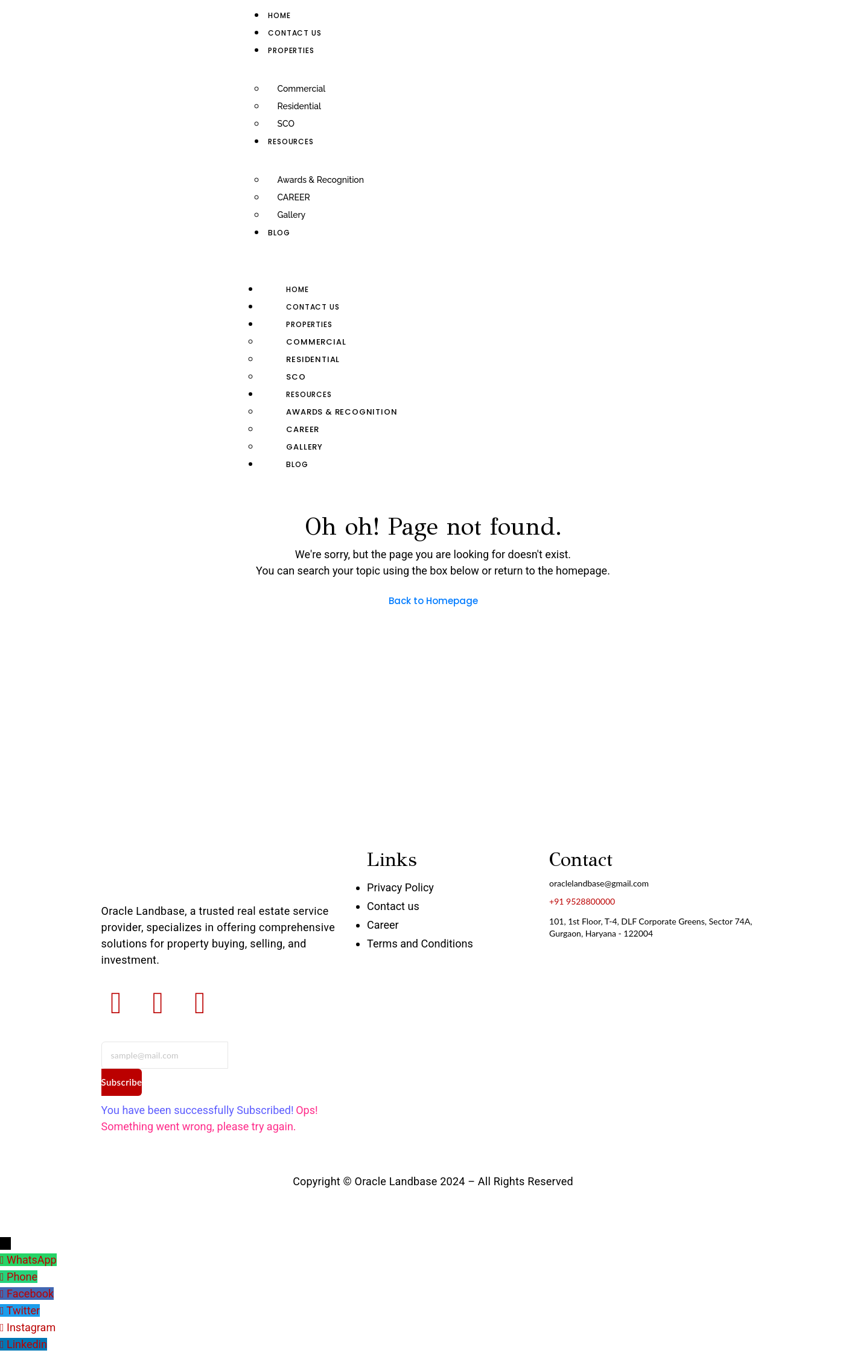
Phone (22, 1276)
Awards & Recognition (320, 180)
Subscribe (121, 1082)
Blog (279, 233)
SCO (285, 124)
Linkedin (27, 1341)
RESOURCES (290, 141)
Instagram (31, 1325)
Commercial (301, 89)
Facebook (30, 1292)
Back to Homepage (433, 600)
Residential (298, 106)
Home (279, 15)
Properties (291, 50)
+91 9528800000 (582, 901)
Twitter (23, 1308)
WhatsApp (32, 1259)
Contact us (294, 33)
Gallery (291, 215)
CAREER (293, 197)
